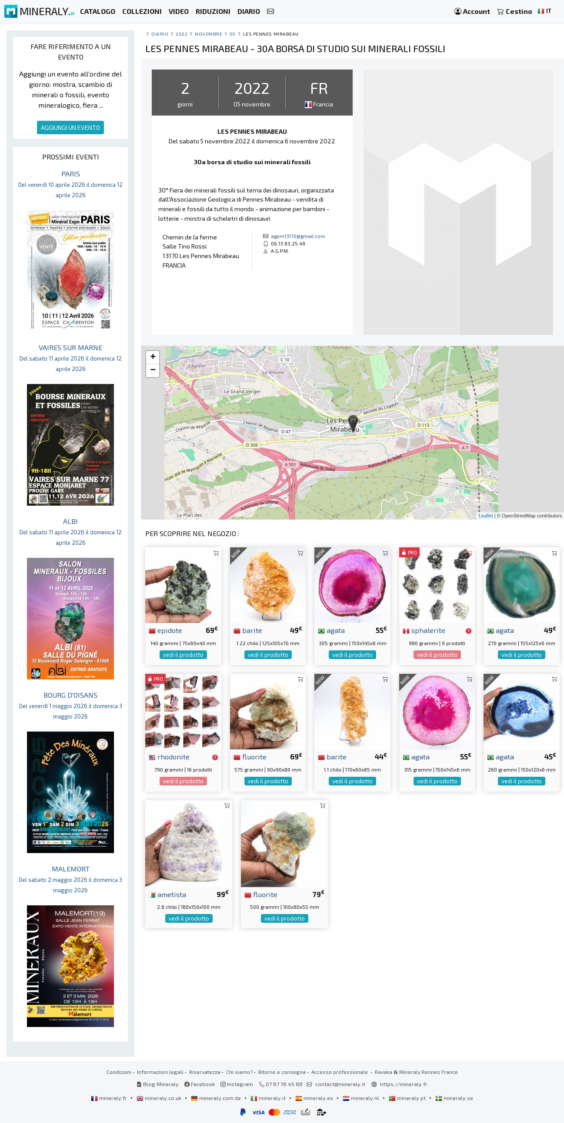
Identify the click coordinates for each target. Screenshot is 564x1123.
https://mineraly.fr (403, 1084)
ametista (167, 894)
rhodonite (169, 756)
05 (233, 33)
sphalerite (424, 630)
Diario (159, 33)
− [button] (153, 370)
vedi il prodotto (183, 654)
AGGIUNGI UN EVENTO (70, 127)
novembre (208, 33)
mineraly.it (268, 1098)
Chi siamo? (239, 1072)
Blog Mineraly (158, 1084)
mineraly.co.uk (160, 1098)
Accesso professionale (340, 1072)
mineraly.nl (361, 1098)
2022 (181, 33)
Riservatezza (204, 1072)
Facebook (199, 1084)
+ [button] (153, 357)
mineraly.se (454, 1098)
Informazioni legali (160, 1072)
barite (248, 630)
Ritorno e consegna (282, 1072)
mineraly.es (314, 1098)
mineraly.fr (109, 1098)
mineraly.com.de (216, 1098)
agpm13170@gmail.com (298, 236)
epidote (165, 630)
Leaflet (486, 515)
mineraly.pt (408, 1098)
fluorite (250, 756)
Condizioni (119, 1072)
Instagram (236, 1084)
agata (331, 630)
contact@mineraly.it (340, 1084)
